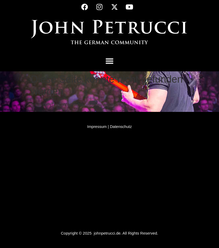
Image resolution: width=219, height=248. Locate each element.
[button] (109, 61)
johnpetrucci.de (107, 233)
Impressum (97, 126)
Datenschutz (121, 126)
